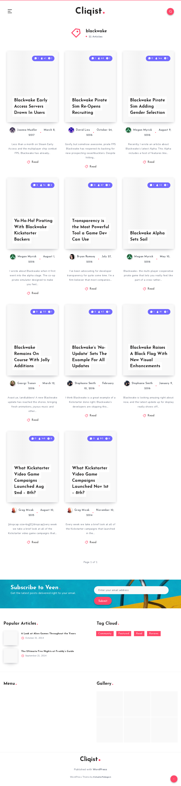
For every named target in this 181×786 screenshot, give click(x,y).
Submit (102, 601)
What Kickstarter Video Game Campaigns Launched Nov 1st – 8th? (90, 480)
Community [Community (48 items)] (105, 633)
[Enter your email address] (131, 590)
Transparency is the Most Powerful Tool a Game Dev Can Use (90, 230)
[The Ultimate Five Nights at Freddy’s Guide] (11, 656)
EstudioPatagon (102, 777)
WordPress (100, 769)
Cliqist (90, 11)
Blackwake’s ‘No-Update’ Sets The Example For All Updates (89, 357)
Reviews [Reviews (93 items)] (154, 633)
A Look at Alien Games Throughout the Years (48, 633)
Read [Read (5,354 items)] (139, 633)
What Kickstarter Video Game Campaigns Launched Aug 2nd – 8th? (31, 480)
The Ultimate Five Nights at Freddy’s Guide (47, 651)
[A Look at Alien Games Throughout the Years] (11, 638)
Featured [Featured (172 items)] (123, 633)
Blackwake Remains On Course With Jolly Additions (32, 357)
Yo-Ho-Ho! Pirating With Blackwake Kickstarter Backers (33, 230)
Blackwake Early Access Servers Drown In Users (30, 106)
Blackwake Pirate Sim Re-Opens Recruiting (89, 106)
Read (35, 162)
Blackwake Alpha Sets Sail (147, 236)
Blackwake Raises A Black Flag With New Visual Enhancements (148, 357)
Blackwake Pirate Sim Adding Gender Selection (147, 106)
